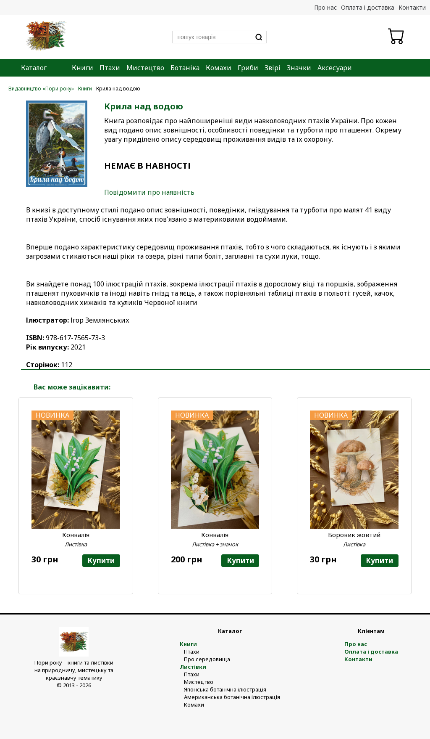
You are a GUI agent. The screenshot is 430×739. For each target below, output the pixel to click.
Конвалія (75, 534)
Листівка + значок (215, 544)
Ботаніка (184, 67)
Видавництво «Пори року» (41, 88)
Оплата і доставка (367, 7)
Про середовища (207, 659)
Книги (82, 67)
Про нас (325, 7)
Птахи (110, 67)
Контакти (412, 7)
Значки (299, 67)
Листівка (76, 544)
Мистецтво (145, 67)
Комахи (218, 67)
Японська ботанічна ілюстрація (225, 689)
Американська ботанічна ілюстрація (232, 697)
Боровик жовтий (354, 534)
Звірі (273, 67)
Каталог (34, 67)
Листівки (193, 666)
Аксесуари (334, 67)
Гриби (248, 67)
